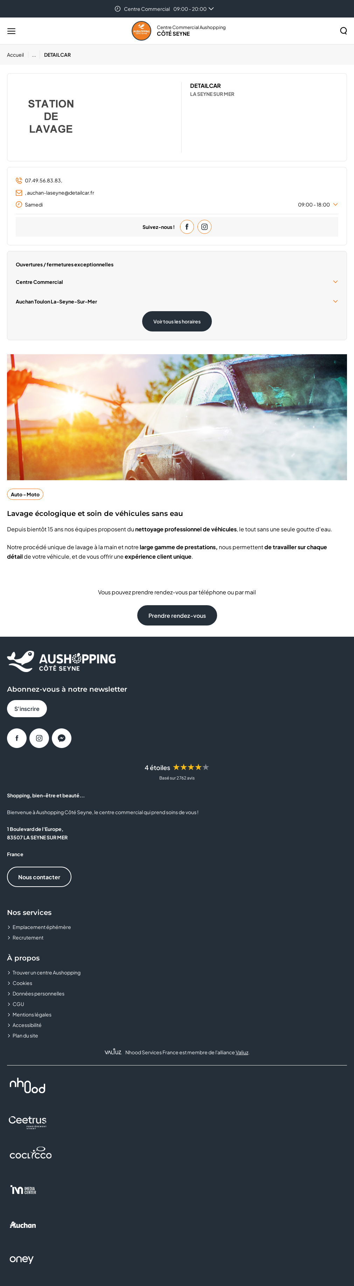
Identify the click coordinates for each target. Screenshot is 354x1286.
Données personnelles (38, 993)
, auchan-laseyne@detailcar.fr (55, 192)
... (34, 54)
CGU (18, 1004)
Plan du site (25, 1035)
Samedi (177, 204)
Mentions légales (32, 1014)
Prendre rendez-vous (177, 615)
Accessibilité (27, 1025)
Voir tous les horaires (177, 321)
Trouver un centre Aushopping (47, 972)
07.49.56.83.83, (39, 180)
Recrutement (28, 937)
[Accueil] (17, 54)
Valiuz (242, 1052)
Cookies (22, 983)
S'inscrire (27, 708)
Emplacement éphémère (42, 927)
